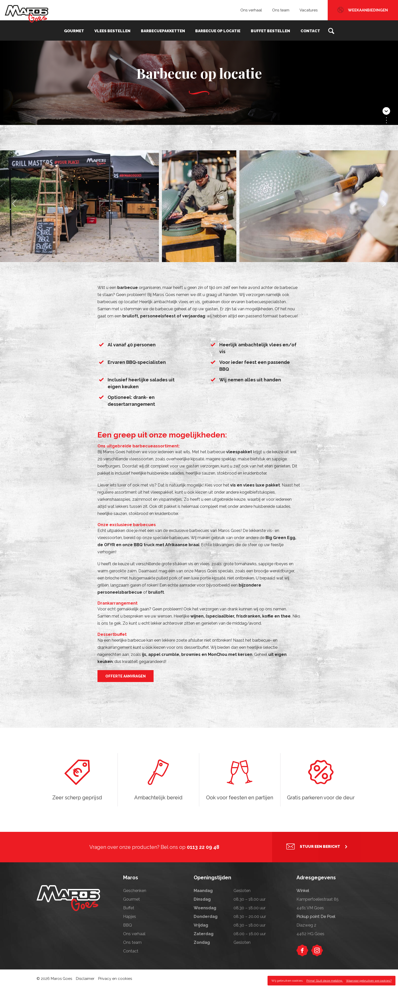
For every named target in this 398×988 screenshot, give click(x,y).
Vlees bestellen (114, 30)
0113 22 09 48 (203, 847)
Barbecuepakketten (163, 30)
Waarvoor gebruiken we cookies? (369, 980)
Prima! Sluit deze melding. (324, 980)
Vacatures (309, 10)
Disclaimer (85, 978)
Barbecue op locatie (217, 30)
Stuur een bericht (320, 847)
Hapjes (129, 916)
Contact (307, 30)
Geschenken (134, 890)
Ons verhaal (251, 10)
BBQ (127, 925)
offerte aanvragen (125, 676)
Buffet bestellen (268, 30)
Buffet (128, 907)
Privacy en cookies (115, 978)
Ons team (280, 10)
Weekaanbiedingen (368, 10)
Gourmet (77, 30)
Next (384, 207)
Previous (14, 207)
